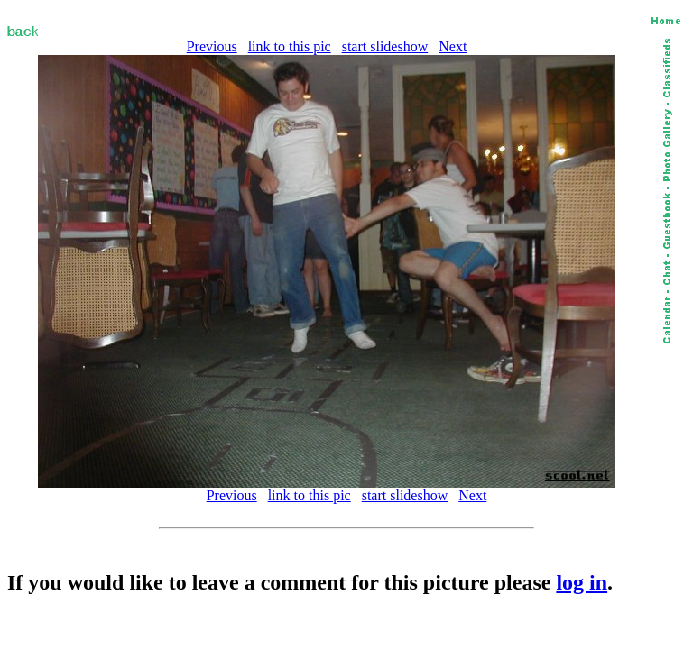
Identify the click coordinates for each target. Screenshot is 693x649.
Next (453, 46)
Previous (212, 46)
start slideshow (385, 46)
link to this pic (289, 46)
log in (581, 582)
